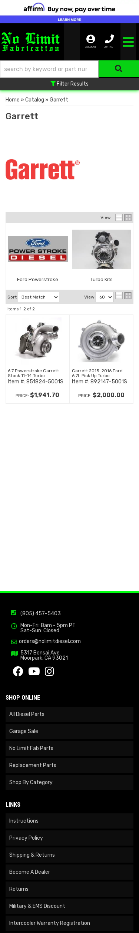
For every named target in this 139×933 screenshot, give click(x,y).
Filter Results (69, 84)
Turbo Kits (101, 279)
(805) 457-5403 (40, 613)
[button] (69, 69)
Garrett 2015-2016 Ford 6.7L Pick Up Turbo (97, 373)
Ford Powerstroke (37, 279)
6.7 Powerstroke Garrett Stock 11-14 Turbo (33, 373)
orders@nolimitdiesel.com (50, 641)
